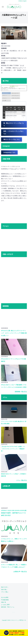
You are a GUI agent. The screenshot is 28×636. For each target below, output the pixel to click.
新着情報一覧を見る (21, 391)
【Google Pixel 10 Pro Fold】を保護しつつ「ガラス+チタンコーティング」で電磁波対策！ (13, 449)
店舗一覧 (3, 602)
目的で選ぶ (4, 589)
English (25, 1)
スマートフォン (5, 93)
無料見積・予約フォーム (7, 607)
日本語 (20, 1)
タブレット (5, 95)
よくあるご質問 (5, 604)
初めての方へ (4, 587)
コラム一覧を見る (21, 480)
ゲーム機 (4, 100)
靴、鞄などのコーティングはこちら (14, 124)
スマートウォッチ (15, 95)
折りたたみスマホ (15, 93)
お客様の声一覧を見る (20, 571)
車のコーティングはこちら (12, 139)
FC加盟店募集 (5, 599)
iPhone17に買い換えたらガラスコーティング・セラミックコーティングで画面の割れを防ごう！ (14, 333)
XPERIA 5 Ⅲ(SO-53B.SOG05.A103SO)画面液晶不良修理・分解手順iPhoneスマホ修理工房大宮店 (13, 513)
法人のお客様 (4, 597)
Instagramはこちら (9, 152)
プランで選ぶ (4, 592)
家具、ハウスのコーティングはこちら (14, 132)
